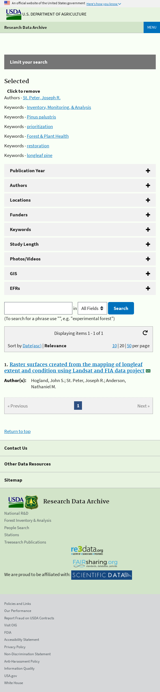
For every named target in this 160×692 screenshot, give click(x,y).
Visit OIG (10, 625)
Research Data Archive (25, 27)
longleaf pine (39, 155)
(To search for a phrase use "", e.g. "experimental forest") (59, 318)
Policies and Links (17, 603)
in (90, 308)
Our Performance (17, 610)
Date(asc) (32, 345)
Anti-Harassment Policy (22, 661)
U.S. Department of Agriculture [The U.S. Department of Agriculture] (46, 14)
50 (129, 345)
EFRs (15, 288)
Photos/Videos (25, 259)
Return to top (17, 431)
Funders (19, 215)
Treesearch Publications (25, 542)
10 (114, 345)
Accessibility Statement (21, 639)
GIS (13, 273)
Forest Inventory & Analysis (27, 520)
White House (13, 682)
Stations (11, 534)
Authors (18, 185)
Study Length (24, 244)
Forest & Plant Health (48, 136)
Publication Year (27, 170)
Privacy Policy (14, 646)
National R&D (16, 513)
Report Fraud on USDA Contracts (29, 618)
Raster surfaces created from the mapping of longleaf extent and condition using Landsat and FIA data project (74, 368)
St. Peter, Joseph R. (41, 97)
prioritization (40, 126)
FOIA (7, 632)
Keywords (20, 229)
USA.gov (10, 675)
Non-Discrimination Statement (27, 654)
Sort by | (37, 345)
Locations (20, 200)
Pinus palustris (41, 117)
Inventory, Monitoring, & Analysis (59, 107)
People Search (16, 527)
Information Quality (19, 668)
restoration (38, 146)
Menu (151, 27)
